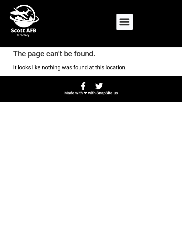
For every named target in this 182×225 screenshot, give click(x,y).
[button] (124, 22)
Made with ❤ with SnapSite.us (91, 93)
